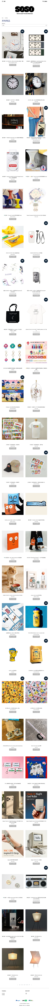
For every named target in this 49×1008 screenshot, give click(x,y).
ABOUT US (24, 1005)
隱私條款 (20, 1005)
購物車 (44, 1)
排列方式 (3, 23)
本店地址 (3, 993)
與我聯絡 (3, 994)
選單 (3, 1)
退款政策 (28, 1005)
